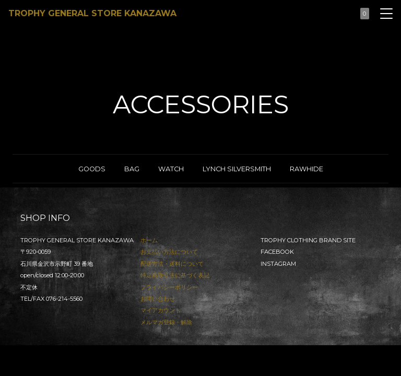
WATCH (171, 169)
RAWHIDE (306, 169)
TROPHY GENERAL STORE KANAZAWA (92, 13)
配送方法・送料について (172, 263)
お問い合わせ (157, 298)
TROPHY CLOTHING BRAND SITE (308, 240)
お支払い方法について (169, 251)
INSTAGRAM (278, 263)
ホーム (149, 240)
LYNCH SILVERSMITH (237, 169)
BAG (131, 169)
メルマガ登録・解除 (166, 322)
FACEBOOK (277, 251)
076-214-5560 (64, 298)
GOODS (91, 169)
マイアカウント (160, 310)
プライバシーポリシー (169, 287)
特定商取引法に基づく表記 (174, 275)
